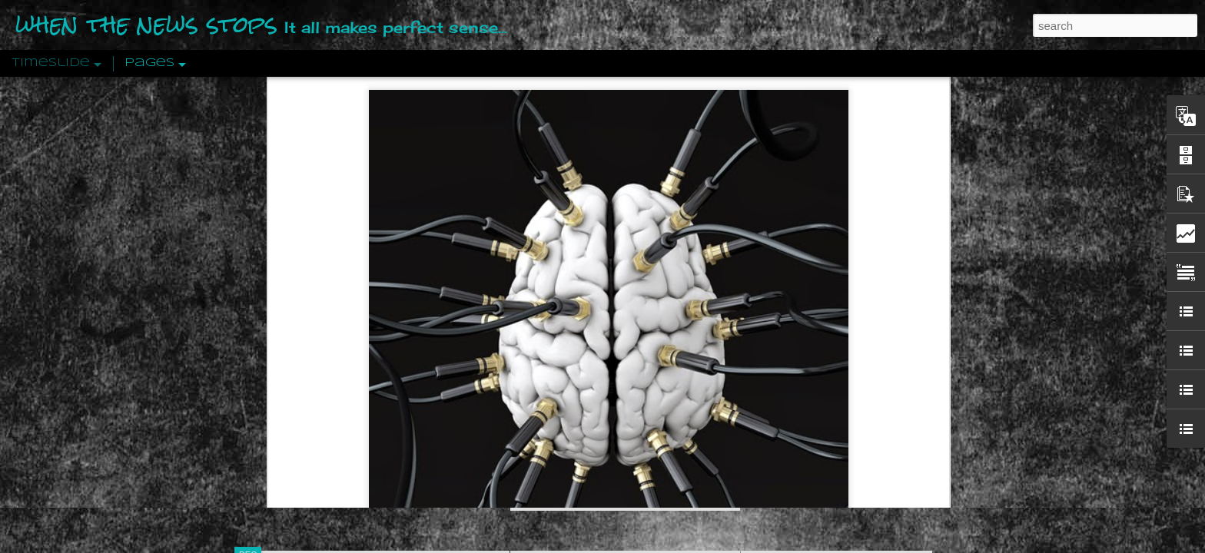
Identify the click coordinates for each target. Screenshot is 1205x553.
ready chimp (409, 406)
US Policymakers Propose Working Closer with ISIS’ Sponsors (902, 462)
